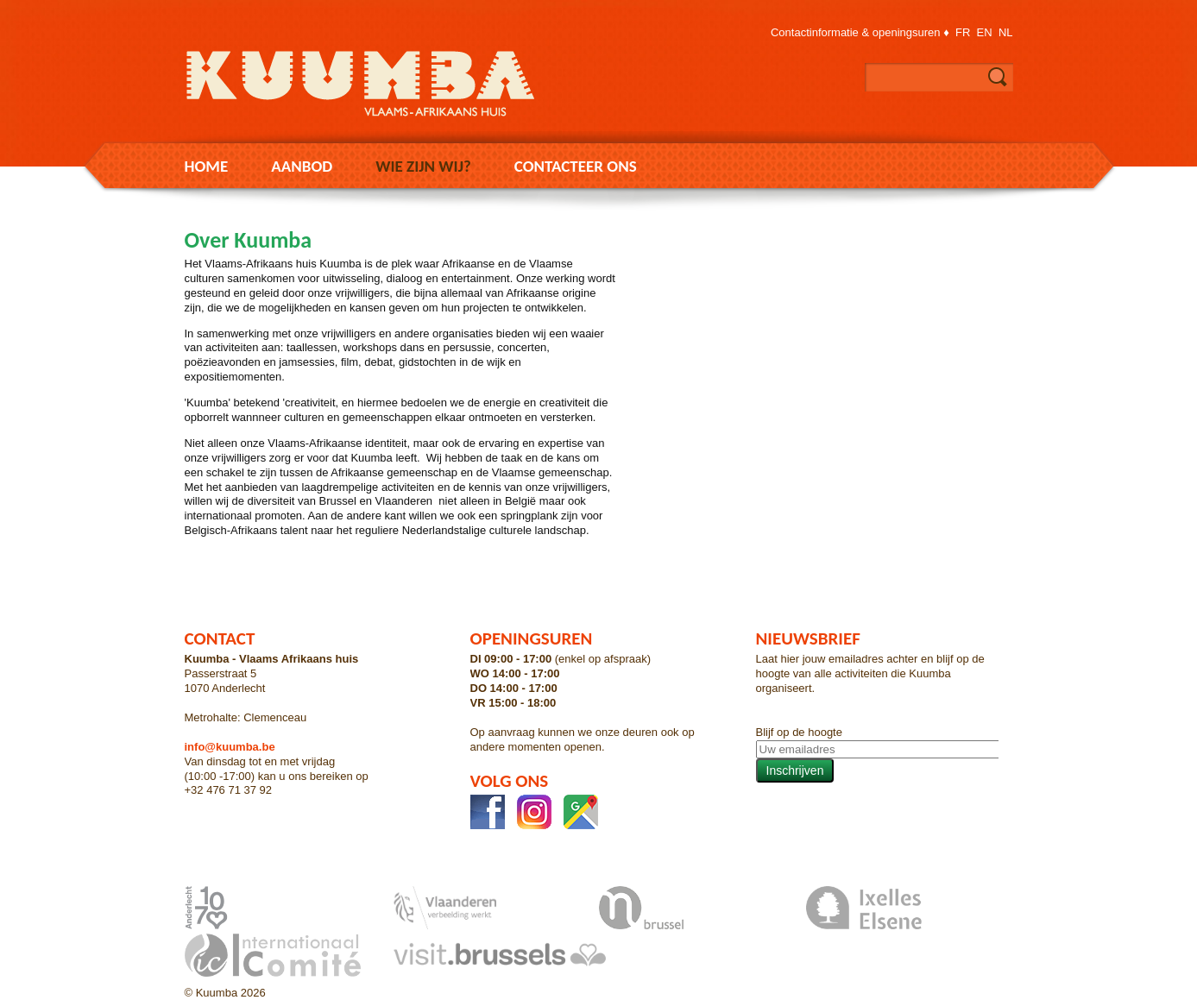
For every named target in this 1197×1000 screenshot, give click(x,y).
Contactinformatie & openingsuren (856, 32)
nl (1006, 32)
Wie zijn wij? (422, 166)
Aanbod (301, 166)
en (984, 32)
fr (962, 32)
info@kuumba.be (230, 746)
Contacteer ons (575, 166)
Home (207, 166)
